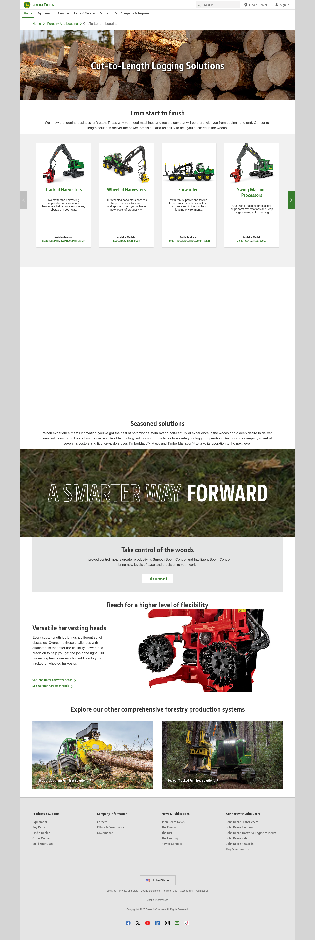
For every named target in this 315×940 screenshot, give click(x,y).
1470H (137, 240)
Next (291, 200)
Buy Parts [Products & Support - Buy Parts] (38, 827)
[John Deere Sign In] (282, 4)
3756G (263, 240)
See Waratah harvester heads (52, 686)
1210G (185, 240)
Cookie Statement (150, 890)
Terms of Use (170, 890)
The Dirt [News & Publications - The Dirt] (167, 832)
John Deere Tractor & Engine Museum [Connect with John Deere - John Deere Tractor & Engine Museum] (251, 832)
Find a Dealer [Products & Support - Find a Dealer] (41, 832)
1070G (116, 240)
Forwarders (189, 189)
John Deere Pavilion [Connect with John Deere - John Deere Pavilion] (239, 827)
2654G (248, 240)
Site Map (111, 890)
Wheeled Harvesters (126, 189)
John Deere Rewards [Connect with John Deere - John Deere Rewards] (240, 843)
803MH (46, 240)
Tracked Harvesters (63, 189)
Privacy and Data (128, 890)
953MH (73, 240)
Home (36, 23)
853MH (55, 240)
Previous (23, 200)
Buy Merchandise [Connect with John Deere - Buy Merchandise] (237, 849)
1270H (130, 240)
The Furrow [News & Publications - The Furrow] (169, 827)
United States (157, 880)
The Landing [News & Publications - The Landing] (170, 838)
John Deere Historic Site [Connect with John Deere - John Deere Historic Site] (242, 822)
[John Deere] (43, 5)
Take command (157, 579)
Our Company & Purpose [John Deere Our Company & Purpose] (132, 13)
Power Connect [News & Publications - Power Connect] (172, 843)
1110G (178, 240)
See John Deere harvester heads (54, 680)
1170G (123, 240)
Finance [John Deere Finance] (63, 13)
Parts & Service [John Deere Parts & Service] (84, 13)
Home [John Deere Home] (28, 13)
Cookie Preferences (157, 900)
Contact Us (202, 890)
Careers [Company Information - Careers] (102, 822)
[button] (128, 922)
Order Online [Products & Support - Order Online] (41, 838)
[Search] (218, 4)
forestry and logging (62, 23)
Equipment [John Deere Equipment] (45, 13)
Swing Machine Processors (252, 192)
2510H (207, 240)
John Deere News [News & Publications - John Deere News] (173, 822)
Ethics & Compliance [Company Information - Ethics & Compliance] (110, 827)
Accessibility (186, 890)
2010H (199, 240)
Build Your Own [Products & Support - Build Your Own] (42, 843)
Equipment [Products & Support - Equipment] (39, 822)
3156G (255, 240)
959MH (81, 240)
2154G (240, 240)
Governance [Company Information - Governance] (105, 832)
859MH (64, 240)
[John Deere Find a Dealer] (255, 4)
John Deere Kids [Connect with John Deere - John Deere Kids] (237, 838)
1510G (192, 240)
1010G (171, 240)
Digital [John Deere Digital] (104, 13)
